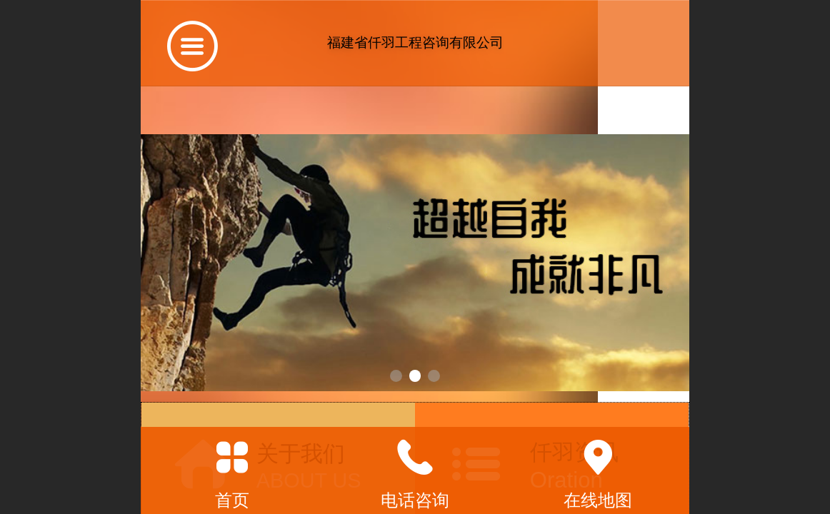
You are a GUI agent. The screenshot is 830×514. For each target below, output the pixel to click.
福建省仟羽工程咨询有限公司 (415, 42)
